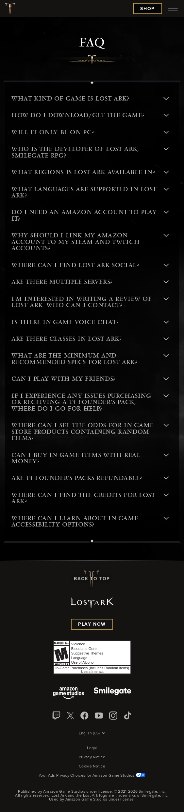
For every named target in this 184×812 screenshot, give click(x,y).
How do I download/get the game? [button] (90, 115)
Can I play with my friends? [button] (90, 378)
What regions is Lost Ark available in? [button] (90, 172)
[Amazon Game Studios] (68, 693)
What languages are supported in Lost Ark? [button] (90, 192)
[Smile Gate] (112, 693)
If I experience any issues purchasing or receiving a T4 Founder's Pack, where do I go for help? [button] (90, 402)
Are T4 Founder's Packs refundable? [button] (90, 478)
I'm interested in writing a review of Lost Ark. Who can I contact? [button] (90, 302)
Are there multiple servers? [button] (90, 282)
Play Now (92, 624)
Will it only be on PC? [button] (90, 132)
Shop (147, 9)
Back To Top (92, 578)
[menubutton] (173, 8)
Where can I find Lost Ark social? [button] (90, 265)
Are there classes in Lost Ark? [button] (90, 338)
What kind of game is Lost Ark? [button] (90, 98)
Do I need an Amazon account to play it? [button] (90, 215)
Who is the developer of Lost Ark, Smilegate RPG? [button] (90, 152)
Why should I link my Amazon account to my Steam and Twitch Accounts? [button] (90, 242)
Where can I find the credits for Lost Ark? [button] (90, 498)
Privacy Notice (92, 757)
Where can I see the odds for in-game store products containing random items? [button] (90, 432)
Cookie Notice (92, 766)
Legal (92, 748)
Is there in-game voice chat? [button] (90, 322)
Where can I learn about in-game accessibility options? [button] (90, 521)
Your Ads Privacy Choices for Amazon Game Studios (92, 776)
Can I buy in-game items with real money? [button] (90, 458)
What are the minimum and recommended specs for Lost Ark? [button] (90, 358)
